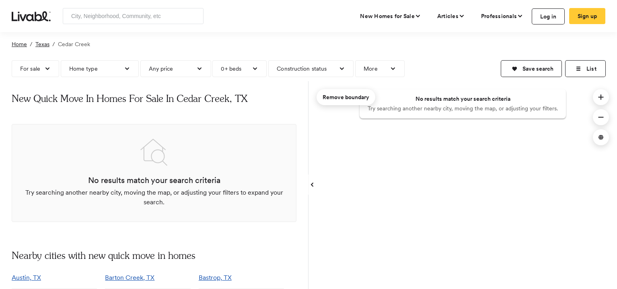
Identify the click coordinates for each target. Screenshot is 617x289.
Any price (161, 68)
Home (19, 44)
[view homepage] (31, 15)
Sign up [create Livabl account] (587, 16)
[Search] (194, 16)
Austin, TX (26, 277)
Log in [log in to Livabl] (548, 16)
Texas (42, 44)
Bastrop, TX (215, 277)
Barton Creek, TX (129, 277)
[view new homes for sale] (390, 16)
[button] (531, 69)
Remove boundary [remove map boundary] (346, 97)
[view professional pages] (502, 16)
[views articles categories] (451, 16)
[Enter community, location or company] (133, 16)
